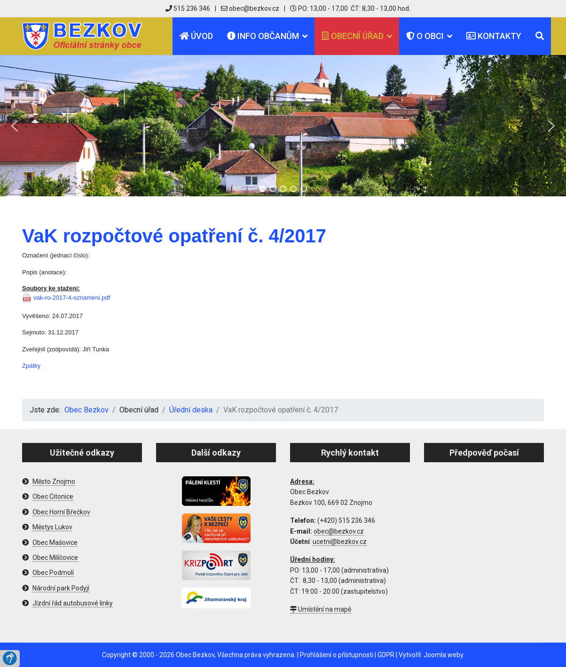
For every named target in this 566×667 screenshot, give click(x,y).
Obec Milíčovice (55, 557)
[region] (283, 125)
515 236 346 (187, 8)
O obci (425, 36)
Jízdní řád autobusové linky (72, 603)
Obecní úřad (353, 36)
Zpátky (31, 365)
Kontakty (493, 36)
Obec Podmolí (53, 572)
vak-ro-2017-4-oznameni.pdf (71, 297)
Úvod (196, 36)
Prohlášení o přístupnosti (336, 655)
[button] (14, 125)
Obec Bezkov (195, 655)
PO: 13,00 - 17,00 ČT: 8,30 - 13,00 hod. (350, 8)
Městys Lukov (52, 527)
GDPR (385, 655)
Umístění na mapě (320, 609)
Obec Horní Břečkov (61, 512)
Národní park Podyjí (60, 588)
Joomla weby (443, 655)
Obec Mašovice (55, 542)
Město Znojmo (53, 481)
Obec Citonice (52, 496)
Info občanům (263, 36)
